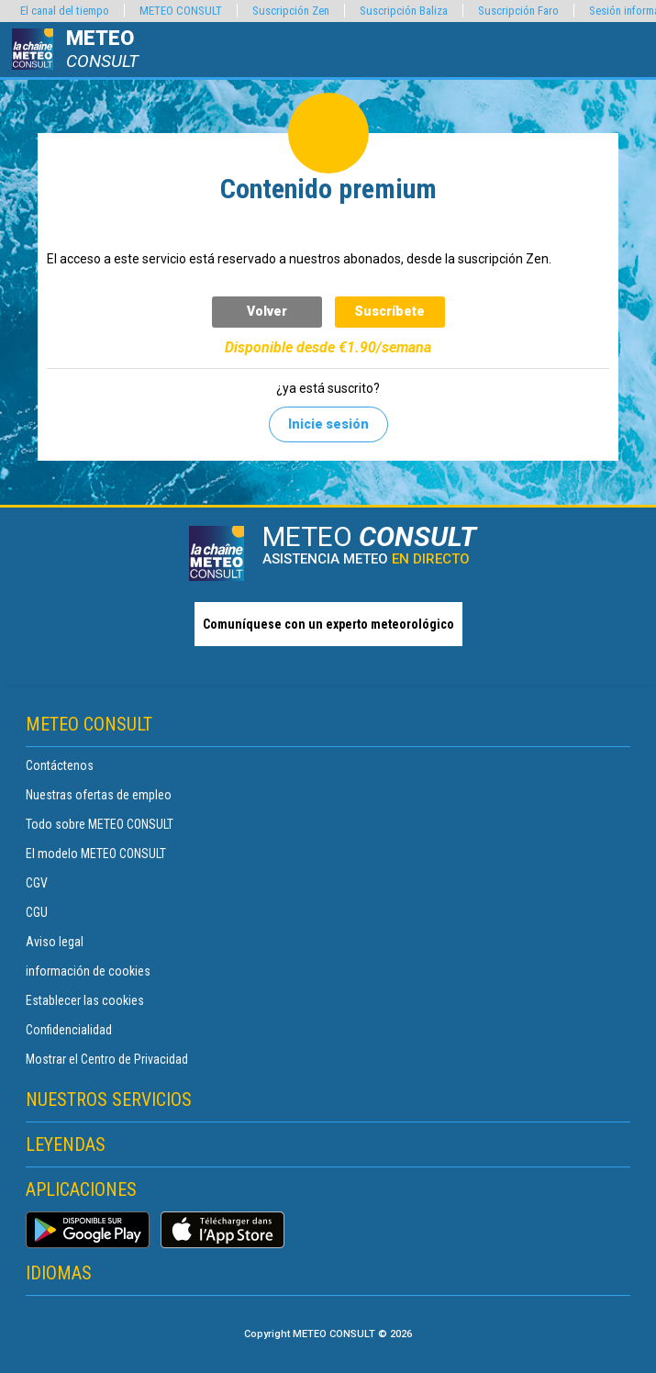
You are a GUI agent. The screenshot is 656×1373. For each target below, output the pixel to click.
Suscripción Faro (518, 10)
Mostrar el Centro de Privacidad (107, 1059)
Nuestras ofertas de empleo (99, 794)
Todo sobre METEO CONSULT (99, 824)
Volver (267, 311)
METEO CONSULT (180, 10)
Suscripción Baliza (404, 10)
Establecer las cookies (85, 1000)
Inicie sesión (328, 424)
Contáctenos (60, 765)
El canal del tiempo (64, 10)
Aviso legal (54, 941)
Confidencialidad (69, 1029)
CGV (37, 883)
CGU (37, 912)
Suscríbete (389, 311)
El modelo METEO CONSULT (96, 853)
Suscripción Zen (290, 10)
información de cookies (88, 971)
